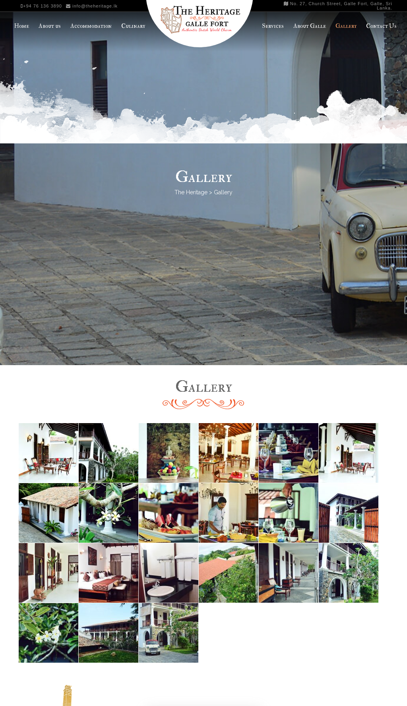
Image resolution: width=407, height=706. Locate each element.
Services (273, 26)
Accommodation (91, 26)
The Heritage (190, 192)
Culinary (133, 26)
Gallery (346, 26)
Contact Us (381, 26)
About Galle (309, 26)
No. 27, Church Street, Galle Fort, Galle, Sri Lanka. (338, 6)
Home (21, 26)
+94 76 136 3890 (41, 6)
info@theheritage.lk (92, 6)
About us (50, 26)
